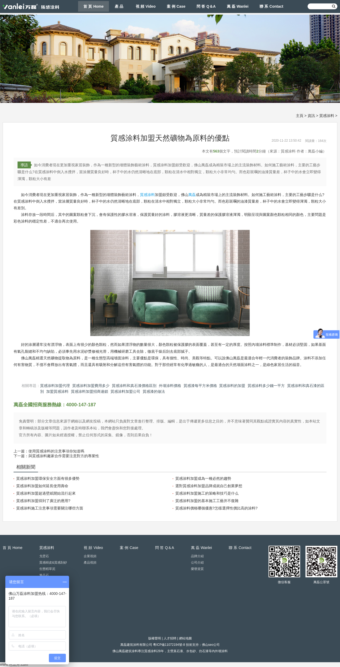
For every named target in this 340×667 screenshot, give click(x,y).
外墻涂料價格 (170, 385)
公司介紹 (197, 562)
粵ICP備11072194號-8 (169, 645)
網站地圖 (185, 638)
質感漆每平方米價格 (200, 385)
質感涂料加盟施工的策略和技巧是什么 (207, 493)
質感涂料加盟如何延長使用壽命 (42, 486)
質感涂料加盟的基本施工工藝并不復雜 (207, 501)
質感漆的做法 (154, 391)
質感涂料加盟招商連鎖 (89, 391)
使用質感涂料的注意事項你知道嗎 (56, 451)
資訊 (311, 116)
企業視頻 (90, 556)
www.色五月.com (14, 664)
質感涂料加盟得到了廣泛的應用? (43, 501)
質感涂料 (326, 116)
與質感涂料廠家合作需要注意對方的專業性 (63, 456)
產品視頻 (90, 562)
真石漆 (178, 651)
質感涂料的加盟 (232, 385)
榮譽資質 (197, 569)
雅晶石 (44, 575)
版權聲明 (154, 638)
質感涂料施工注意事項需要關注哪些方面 (49, 508)
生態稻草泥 (47, 569)
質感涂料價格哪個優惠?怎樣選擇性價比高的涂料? (216, 508)
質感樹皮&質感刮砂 (53, 562)
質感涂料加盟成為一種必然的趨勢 (203, 478)
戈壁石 (44, 556)
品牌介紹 (197, 556)
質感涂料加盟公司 (125, 391)
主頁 (299, 116)
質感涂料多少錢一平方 (266, 385)
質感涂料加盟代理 (55, 385)
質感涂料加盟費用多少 (90, 385)
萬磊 (192, 195)
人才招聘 (170, 638)
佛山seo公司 (211, 645)
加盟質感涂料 (57, 391)
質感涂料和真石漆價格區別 (134, 385)
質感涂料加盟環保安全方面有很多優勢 (47, 478)
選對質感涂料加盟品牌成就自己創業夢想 (208, 486)
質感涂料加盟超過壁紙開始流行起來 (46, 493)
